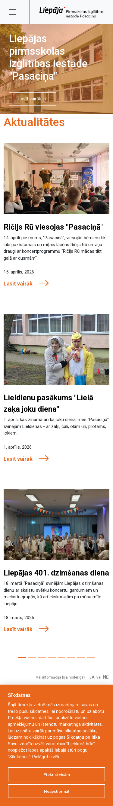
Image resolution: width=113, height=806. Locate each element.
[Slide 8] (91, 657)
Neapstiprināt (56, 791)
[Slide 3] (42, 657)
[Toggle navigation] (17, 12)
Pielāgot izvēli (45, 756)
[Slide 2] (32, 657)
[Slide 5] (62, 657)
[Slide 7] (81, 657)
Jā (92, 677)
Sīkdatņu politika (83, 737)
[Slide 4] (52, 657)
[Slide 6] (71, 657)
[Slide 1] (22, 657)
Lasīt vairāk (32, 99)
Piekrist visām (56, 774)
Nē (105, 677)
